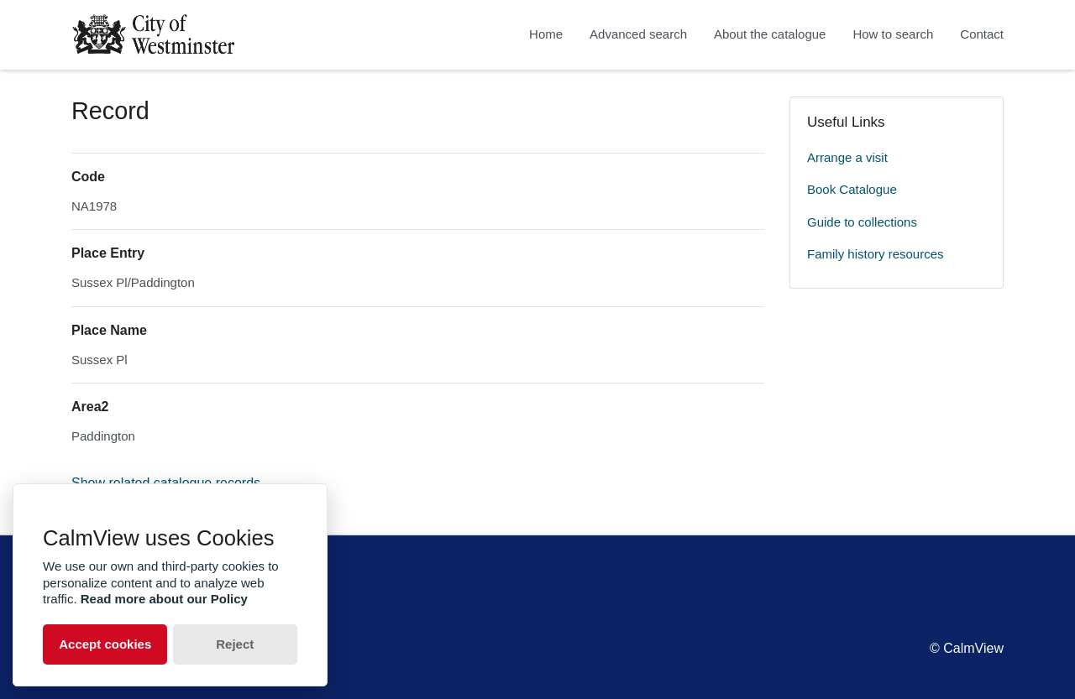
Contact (982, 34)
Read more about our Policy (164, 599)
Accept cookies (105, 644)
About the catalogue (770, 34)
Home (546, 34)
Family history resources (875, 254)
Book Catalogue (852, 189)
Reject (235, 644)
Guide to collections (862, 222)
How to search (892, 34)
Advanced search (638, 34)
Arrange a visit (847, 157)
